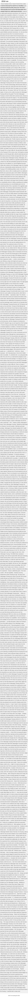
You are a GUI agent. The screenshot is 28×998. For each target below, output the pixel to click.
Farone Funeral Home (17, 3)
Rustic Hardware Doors (6, 3)
